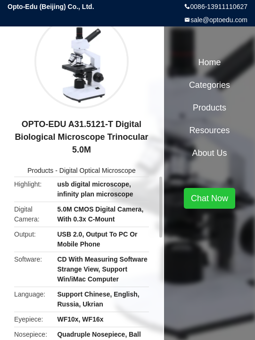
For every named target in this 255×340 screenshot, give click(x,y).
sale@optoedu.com (218, 20)
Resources (209, 130)
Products (40, 170)
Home (209, 62)
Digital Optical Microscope (97, 170)
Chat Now (209, 198)
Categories (209, 85)
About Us (209, 153)
